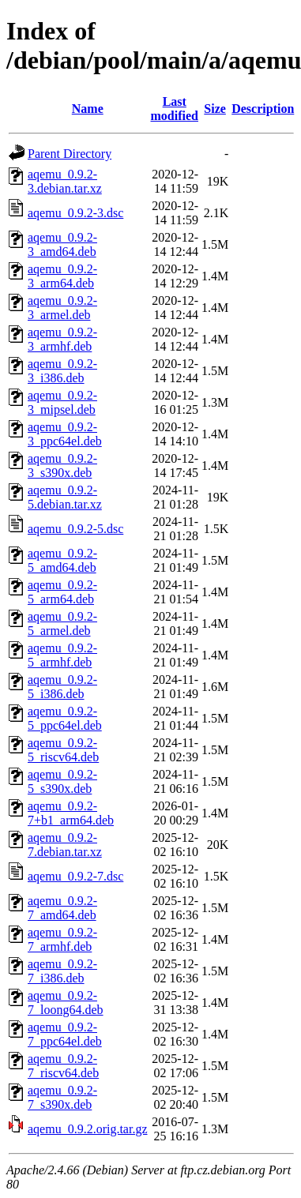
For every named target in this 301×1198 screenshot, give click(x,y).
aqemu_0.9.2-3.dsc (75, 213)
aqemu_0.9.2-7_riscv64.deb (63, 1066)
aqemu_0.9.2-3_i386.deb (62, 371)
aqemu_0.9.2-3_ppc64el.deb (65, 434)
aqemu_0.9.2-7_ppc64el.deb (65, 1034)
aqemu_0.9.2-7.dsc (75, 876)
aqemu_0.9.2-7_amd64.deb (62, 908)
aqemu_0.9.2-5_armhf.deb (62, 655)
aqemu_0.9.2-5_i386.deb (62, 686)
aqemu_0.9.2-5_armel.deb (62, 623)
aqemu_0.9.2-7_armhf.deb (62, 939)
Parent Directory (69, 153)
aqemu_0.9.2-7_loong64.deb (65, 1002)
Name (87, 108)
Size (215, 108)
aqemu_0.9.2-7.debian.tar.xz (65, 844)
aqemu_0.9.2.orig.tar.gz (88, 1129)
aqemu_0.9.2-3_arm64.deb (62, 276)
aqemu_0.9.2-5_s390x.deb (62, 781)
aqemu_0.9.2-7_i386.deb (62, 971)
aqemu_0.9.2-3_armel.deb (62, 307)
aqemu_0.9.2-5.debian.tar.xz (65, 497)
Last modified (174, 108)
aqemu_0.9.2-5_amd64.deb (62, 560)
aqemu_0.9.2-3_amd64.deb (62, 244)
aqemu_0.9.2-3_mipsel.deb (62, 402)
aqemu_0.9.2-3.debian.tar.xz (65, 181)
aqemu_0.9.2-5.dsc (75, 528)
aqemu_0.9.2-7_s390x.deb (62, 1097)
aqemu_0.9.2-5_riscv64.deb (63, 750)
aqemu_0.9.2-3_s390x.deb (62, 465)
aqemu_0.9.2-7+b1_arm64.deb (71, 813)
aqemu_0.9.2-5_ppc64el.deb (65, 718)
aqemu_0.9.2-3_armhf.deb (62, 339)
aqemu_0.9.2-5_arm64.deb (62, 592)
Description (262, 108)
